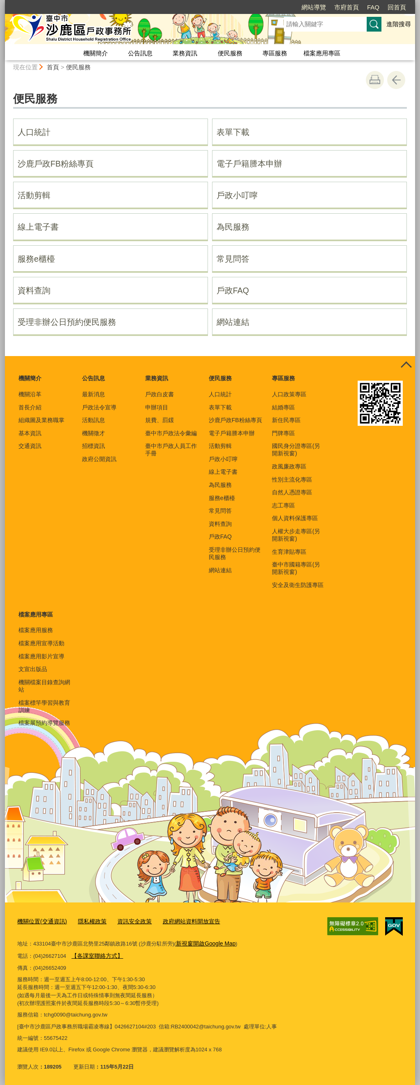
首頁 (53, 67)
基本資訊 (29, 433)
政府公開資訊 (99, 459)
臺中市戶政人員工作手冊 (171, 450)
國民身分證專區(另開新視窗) (296, 450)
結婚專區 (283, 407)
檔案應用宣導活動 (41, 643)
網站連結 (233, 322)
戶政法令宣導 (99, 407)
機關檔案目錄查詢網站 (44, 686)
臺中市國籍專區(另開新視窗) (296, 568)
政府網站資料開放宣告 (181, 921)
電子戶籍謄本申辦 (249, 163)
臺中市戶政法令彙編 (171, 433)
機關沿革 (29, 394)
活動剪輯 (34, 195)
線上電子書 (38, 226)
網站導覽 (313, 7)
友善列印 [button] (375, 80)
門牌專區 (283, 433)
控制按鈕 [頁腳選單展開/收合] (406, 365)
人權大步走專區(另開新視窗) (296, 535)
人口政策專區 (289, 394)
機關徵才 (93, 433)
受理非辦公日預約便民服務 (67, 322)
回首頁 (397, 7)
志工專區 (283, 505)
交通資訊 (29, 446)
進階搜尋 (398, 24)
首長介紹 (29, 407)
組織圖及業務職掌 (41, 420)
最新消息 (93, 394)
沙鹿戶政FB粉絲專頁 (56, 163)
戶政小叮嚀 (237, 195)
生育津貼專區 (289, 551)
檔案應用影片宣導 (41, 656)
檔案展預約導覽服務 (44, 723)
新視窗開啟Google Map (203, 942)
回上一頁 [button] (396, 80)
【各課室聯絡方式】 (95, 954)
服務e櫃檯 (36, 258)
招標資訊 (93, 446)
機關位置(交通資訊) (40, 921)
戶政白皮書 (159, 394)
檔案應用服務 (35, 630)
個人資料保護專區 (295, 518)
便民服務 (230, 53)
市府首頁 (346, 7)
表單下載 (233, 132)
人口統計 (34, 132)
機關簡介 (95, 53)
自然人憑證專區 (292, 492)
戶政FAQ (233, 290)
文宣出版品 (32, 669)
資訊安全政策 (128, 921)
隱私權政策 (87, 921)
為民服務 (233, 226)
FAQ (373, 7)
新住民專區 (286, 420)
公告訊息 (140, 53)
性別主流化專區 (292, 479)
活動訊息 (93, 420)
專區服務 (274, 53)
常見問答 (233, 258)
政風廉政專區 (289, 466)
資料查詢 (34, 290)
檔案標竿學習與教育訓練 (44, 706)
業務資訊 (185, 53)
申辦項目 (156, 407)
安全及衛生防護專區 (298, 585)
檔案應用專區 (322, 53)
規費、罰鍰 (159, 420)
